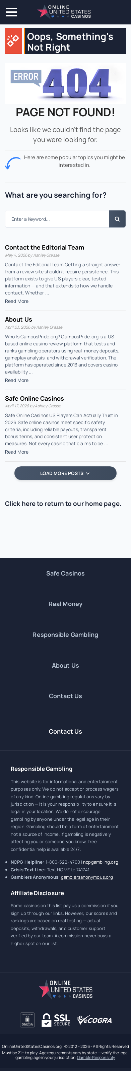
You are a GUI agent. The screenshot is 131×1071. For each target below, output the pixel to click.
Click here (20, 503)
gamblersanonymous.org (87, 877)
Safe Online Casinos (34, 398)
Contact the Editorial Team (44, 247)
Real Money (65, 604)
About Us (18, 319)
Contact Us (65, 696)
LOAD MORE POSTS (64, 473)
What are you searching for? (56, 195)
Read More (16, 301)
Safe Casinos (65, 573)
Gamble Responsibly (96, 1057)
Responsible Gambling (65, 634)
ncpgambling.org (100, 862)
